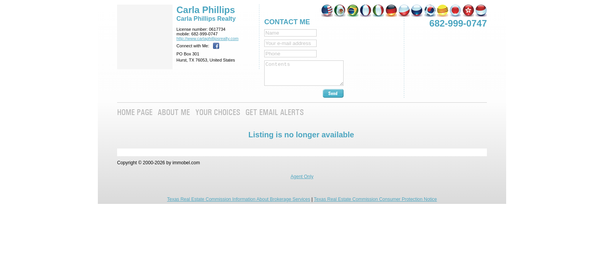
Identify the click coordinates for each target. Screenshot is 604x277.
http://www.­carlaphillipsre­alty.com (207, 38)
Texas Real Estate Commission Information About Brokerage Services (238, 199)
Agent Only (301, 176)
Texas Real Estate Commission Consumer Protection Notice (375, 199)
